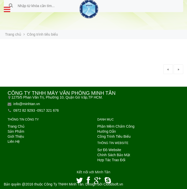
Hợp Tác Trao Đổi (111, 160)
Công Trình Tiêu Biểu (114, 136)
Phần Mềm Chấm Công (115, 126)
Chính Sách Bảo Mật (113, 155)
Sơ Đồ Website (109, 150)
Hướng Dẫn (106, 131)
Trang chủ (13, 34)
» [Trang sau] (178, 69)
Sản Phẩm (16, 131)
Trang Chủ (16, 126)
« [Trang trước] (168, 69)
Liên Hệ (14, 141)
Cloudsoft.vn (113, 184)
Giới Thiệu (16, 136)
